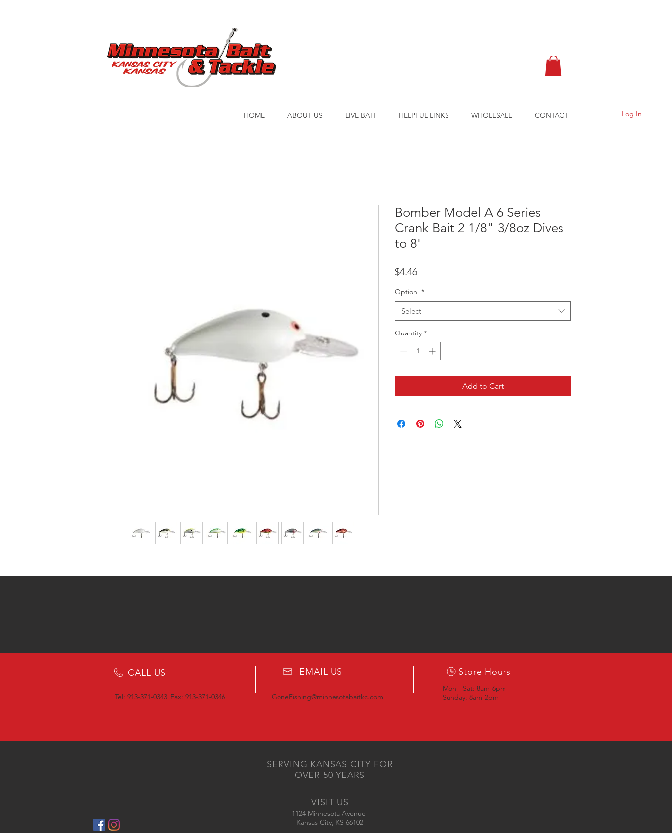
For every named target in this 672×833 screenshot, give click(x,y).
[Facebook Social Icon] (99, 825)
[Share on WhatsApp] (439, 424)
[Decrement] (402, 351)
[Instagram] (114, 825)
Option (409, 291)
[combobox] (483, 311)
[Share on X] (458, 424)
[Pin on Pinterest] (420, 424)
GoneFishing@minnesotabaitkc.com (327, 696)
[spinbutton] (418, 351)
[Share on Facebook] (401, 424)
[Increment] (433, 351)
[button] (553, 66)
